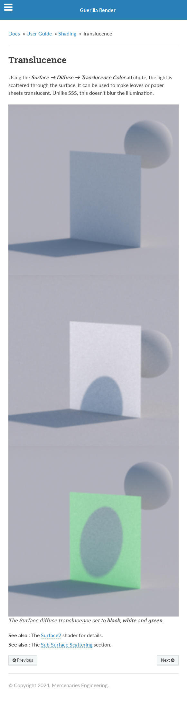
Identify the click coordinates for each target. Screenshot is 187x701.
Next (167, 660)
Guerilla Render (98, 10)
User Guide (39, 33)
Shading (67, 33)
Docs (14, 33)
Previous (23, 660)
